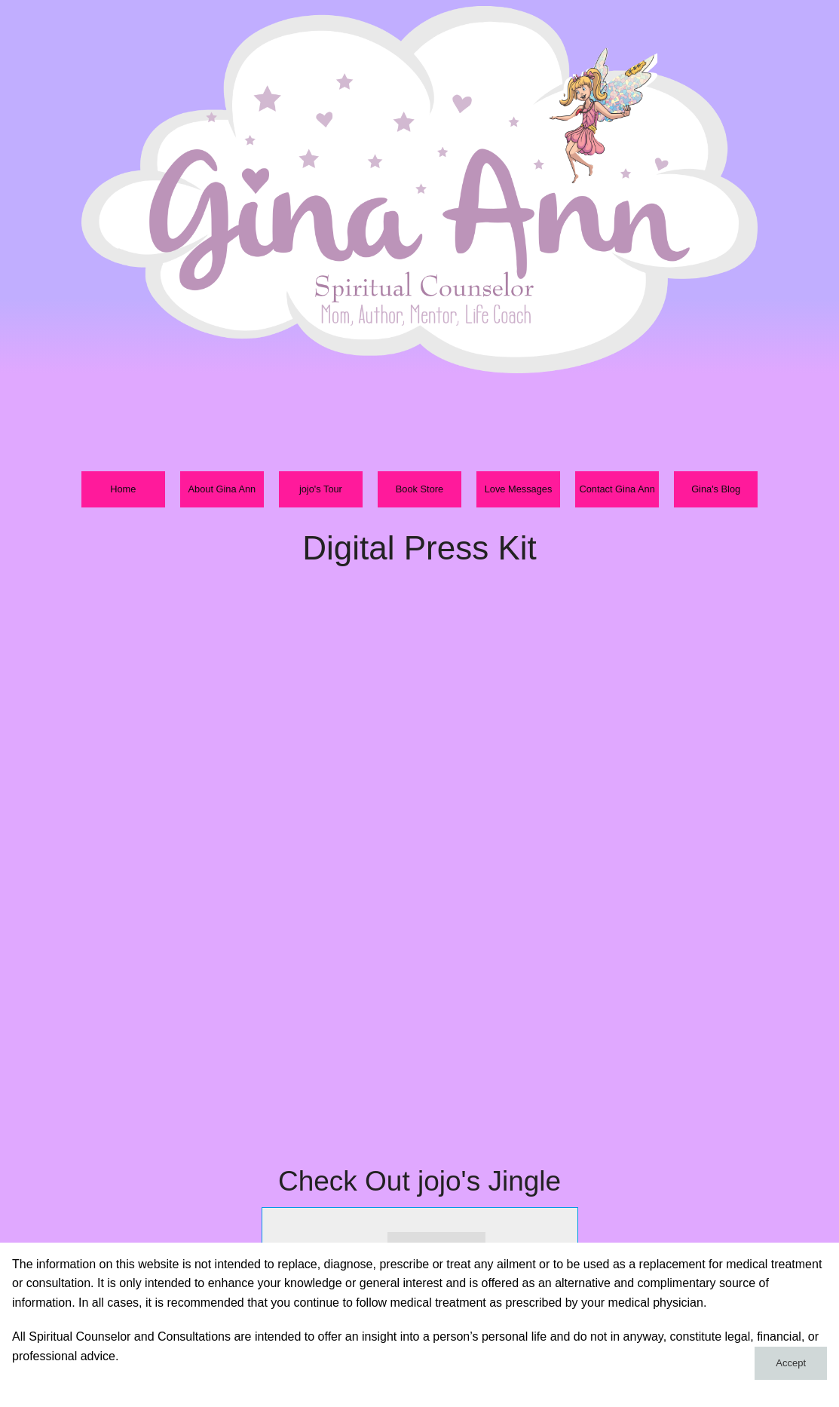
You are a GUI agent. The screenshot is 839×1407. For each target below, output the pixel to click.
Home (123, 489)
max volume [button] (557, 1237)
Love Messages (519, 489)
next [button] (339, 1238)
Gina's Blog (715, 489)
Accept (791, 1363)
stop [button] (367, 1238)
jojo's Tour (320, 489)
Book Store (419, 489)
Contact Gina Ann (616, 489)
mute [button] (501, 1237)
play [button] (314, 1238)
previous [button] (288, 1238)
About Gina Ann (222, 489)
